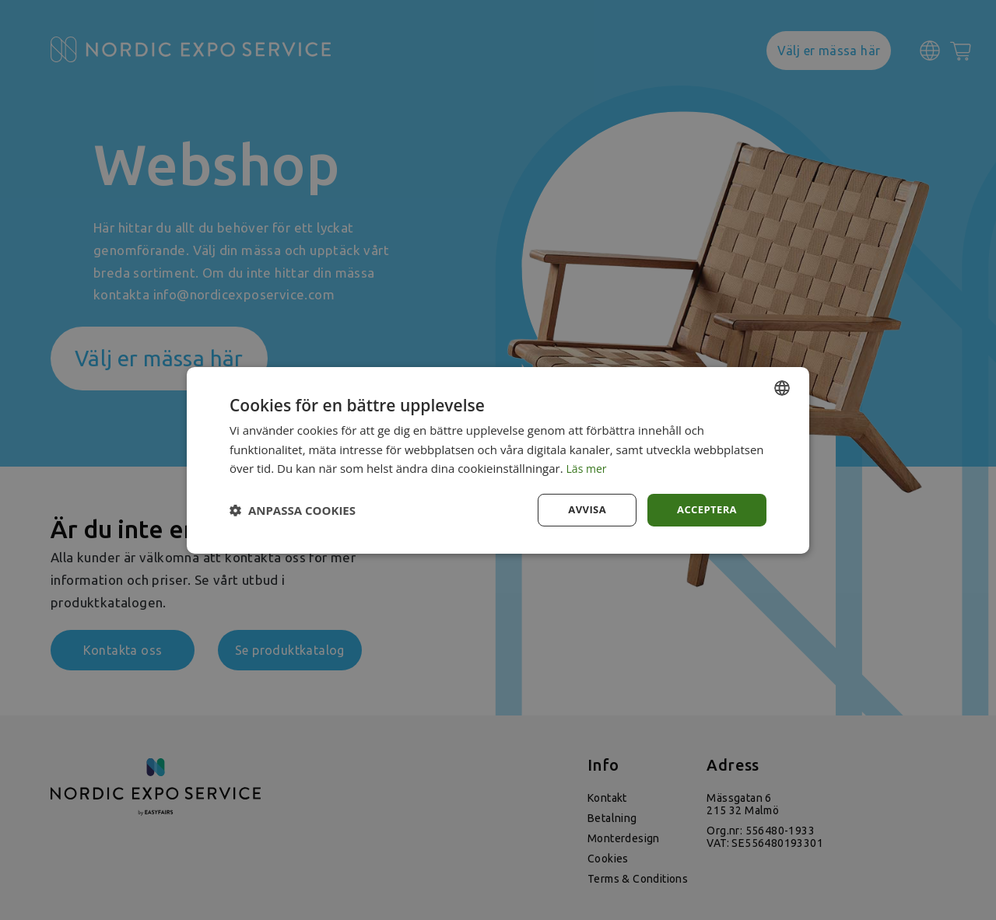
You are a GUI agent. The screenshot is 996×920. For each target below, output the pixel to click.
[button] (293, 510)
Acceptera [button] (704, 509)
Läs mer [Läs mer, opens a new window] (588, 467)
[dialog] (498, 460)
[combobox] (782, 386)
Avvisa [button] (581, 509)
